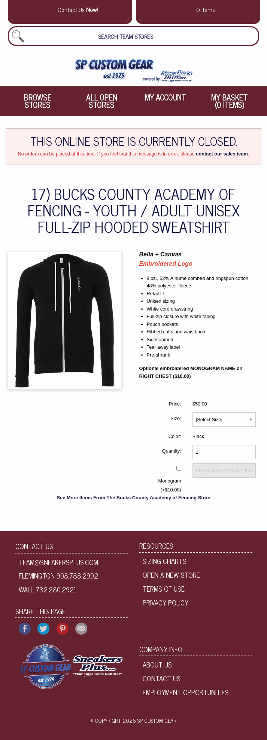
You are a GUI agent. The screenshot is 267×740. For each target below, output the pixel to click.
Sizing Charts (164, 561)
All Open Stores (101, 101)
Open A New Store (171, 574)
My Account (165, 97)
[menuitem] (38, 101)
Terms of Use (164, 588)
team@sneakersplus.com (58, 562)
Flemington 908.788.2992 (58, 575)
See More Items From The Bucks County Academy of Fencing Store (133, 497)
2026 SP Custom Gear (149, 720)
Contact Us (34, 546)
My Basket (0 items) (229, 101)
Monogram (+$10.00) (169, 485)
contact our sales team (222, 154)
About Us (157, 664)
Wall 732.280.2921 (48, 589)
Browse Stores (37, 101)
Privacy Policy (165, 602)
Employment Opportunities (186, 692)
